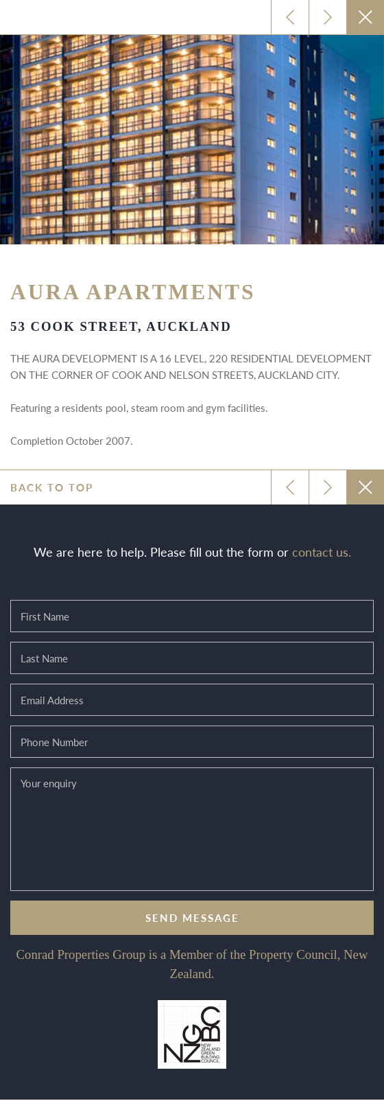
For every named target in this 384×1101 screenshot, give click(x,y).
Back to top (51, 487)
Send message (192, 917)
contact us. (321, 551)
